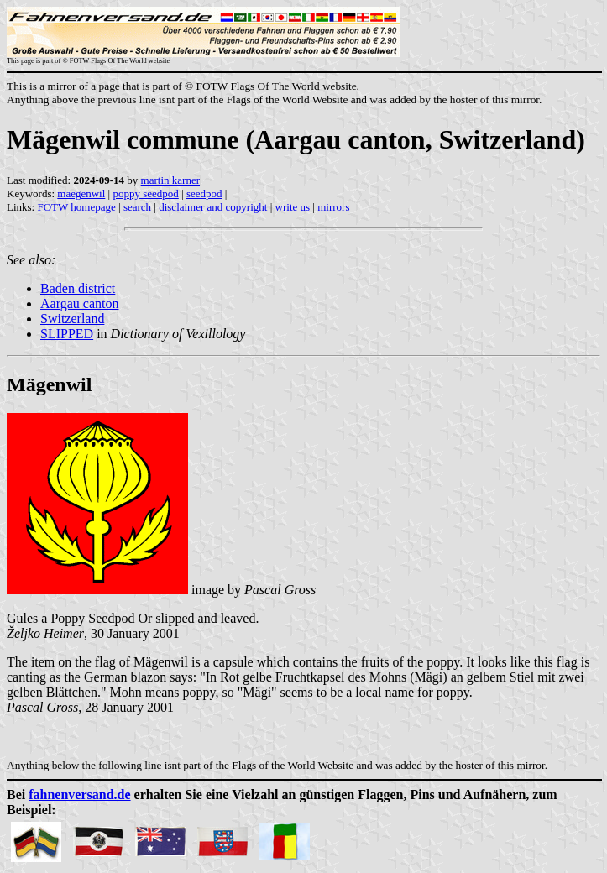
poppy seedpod (145, 193)
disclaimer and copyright (213, 207)
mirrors (333, 207)
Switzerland (72, 318)
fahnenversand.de (79, 794)
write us (293, 207)
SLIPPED (66, 334)
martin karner (170, 180)
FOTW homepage (76, 207)
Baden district (77, 288)
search (137, 207)
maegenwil (81, 193)
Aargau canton (79, 303)
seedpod (204, 193)
